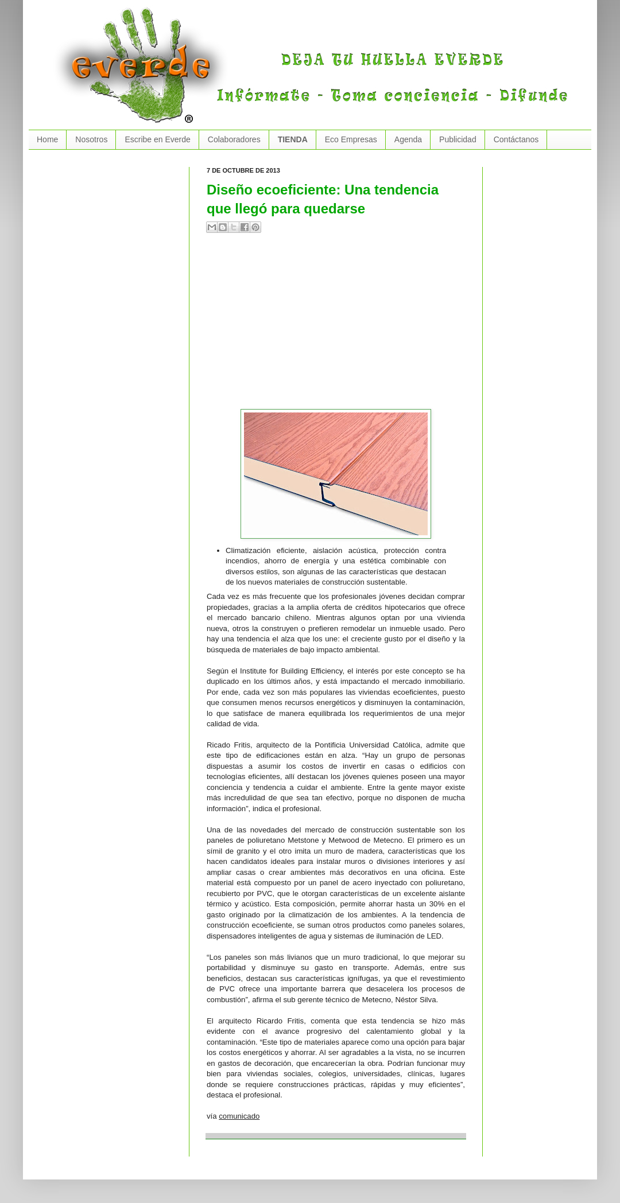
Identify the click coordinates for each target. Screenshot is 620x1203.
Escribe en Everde (157, 139)
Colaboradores (234, 139)
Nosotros (91, 139)
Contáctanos (516, 139)
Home (47, 139)
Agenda (408, 139)
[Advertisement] (338, 326)
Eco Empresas (351, 139)
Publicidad (457, 139)
